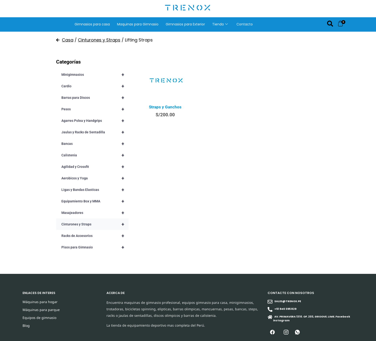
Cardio (95, 86)
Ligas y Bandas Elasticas (95, 189)
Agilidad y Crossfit (95, 166)
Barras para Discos (95, 97)
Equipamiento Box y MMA (95, 201)
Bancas (95, 143)
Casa (67, 40)
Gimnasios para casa (92, 24)
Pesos (95, 109)
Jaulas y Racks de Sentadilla (95, 132)
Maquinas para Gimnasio (138, 24)
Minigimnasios (95, 74)
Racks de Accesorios (95, 235)
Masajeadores (95, 212)
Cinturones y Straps (99, 40)
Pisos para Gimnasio (95, 247)
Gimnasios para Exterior (185, 24)
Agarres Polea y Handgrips (95, 120)
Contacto (244, 24)
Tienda (220, 24)
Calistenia (95, 155)
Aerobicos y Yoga (95, 178)
